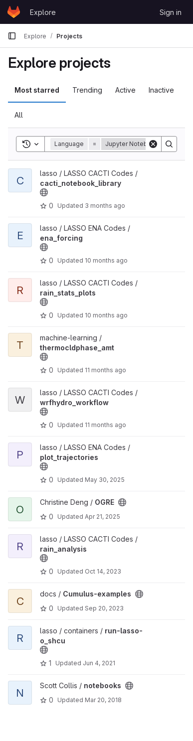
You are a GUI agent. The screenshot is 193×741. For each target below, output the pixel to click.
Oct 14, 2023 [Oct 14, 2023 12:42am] (103, 571)
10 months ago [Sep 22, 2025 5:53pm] (106, 260)
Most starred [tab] (36, 90)
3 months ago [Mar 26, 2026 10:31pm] (105, 205)
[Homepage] (13, 12)
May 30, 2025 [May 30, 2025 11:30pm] (105, 479)
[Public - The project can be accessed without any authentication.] (44, 192)
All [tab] (18, 115)
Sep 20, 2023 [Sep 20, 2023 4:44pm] (104, 608)
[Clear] (153, 144)
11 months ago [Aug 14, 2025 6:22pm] (105, 370)
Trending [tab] (87, 90)
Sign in (171, 12)
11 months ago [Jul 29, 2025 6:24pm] (105, 425)
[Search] (169, 144)
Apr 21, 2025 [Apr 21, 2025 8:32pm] (102, 516)
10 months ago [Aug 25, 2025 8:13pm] (106, 315)
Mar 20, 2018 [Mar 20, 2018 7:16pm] (103, 700)
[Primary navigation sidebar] (12, 36)
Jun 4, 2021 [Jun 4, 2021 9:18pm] (99, 663)
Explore (43, 12)
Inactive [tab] (161, 90)
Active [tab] (125, 90)
